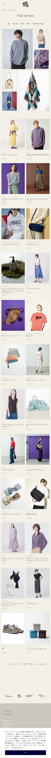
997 (2, 649)
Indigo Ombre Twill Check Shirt (37, 155)
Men (22, 24)
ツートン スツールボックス (36, 649)
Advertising (8, 724)
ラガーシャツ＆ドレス (9, 155)
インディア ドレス (33, 289)
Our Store (7, 711)
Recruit (6, 727)
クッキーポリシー (17, 747)
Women (15, 24)
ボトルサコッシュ (32, 244)
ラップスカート (32, 604)
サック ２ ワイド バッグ (10, 336)
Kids (28, 24)
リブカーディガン (8, 470)
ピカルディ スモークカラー (11, 514)
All (9, 24)
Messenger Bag (31, 514)
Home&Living (38, 24)
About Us (7, 721)
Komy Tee (29, 336)
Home (4, 10)
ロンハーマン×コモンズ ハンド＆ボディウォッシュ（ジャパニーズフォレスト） (12, 291)
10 (31, 664)
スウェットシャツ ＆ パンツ (36, 380)
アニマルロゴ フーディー (10, 244)
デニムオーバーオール (34, 470)
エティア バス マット (9, 380)
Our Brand (8, 714)
